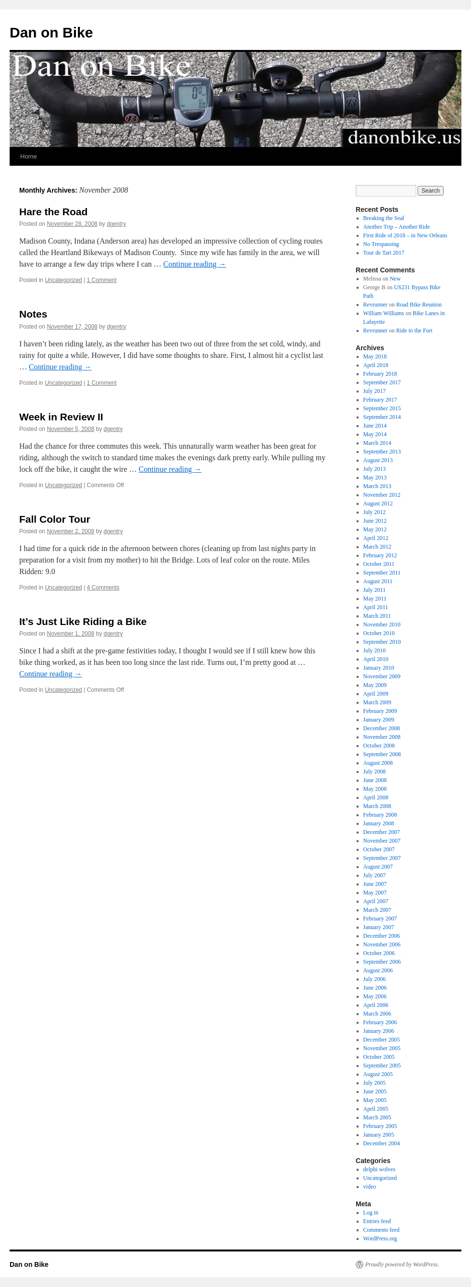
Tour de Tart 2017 (384, 252)
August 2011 (378, 581)
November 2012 (382, 494)
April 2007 (375, 901)
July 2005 (374, 1082)
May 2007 (375, 892)
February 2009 (380, 711)
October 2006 (379, 953)
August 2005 (378, 1074)
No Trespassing (381, 244)
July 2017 (374, 391)
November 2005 (382, 1048)
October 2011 (379, 564)
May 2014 (375, 434)
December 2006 (381, 935)
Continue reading (194, 264)
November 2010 (382, 624)
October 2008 (379, 745)
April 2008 (375, 797)
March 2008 (377, 806)
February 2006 (380, 1022)
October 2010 (379, 633)
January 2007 (378, 927)
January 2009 (378, 719)
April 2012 (375, 538)
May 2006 (375, 996)
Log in (371, 1212)
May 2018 (375, 356)
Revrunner (375, 304)
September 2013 (382, 451)
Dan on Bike (51, 32)
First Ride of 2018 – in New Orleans (405, 235)
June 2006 (375, 987)
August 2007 (378, 866)
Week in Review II (61, 416)
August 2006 (378, 970)
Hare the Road (53, 211)
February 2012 (380, 555)
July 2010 (374, 650)
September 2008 (382, 754)
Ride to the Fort (414, 330)
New (395, 278)
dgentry (116, 224)
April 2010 (375, 659)
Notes (33, 313)
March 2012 (377, 546)
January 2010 (378, 667)
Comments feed (381, 1229)
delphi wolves (379, 1169)
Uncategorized (63, 280)
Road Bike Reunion (419, 304)
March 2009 (377, 702)
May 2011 (375, 598)
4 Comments (103, 587)
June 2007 (375, 884)
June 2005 (375, 1091)
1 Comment (102, 280)
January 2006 (378, 1031)
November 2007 (382, 840)
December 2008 (381, 728)
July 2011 (374, 590)
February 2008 (380, 814)
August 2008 (378, 763)
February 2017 (380, 399)
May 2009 (375, 685)
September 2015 (382, 408)
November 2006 (382, 944)
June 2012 (375, 520)
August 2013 (378, 460)
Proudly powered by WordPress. (402, 1264)
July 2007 (374, 875)
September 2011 (382, 572)
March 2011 (377, 616)
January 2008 (378, 823)
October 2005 (379, 1057)
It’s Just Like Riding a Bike (83, 621)
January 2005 (378, 1134)
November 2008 (382, 737)
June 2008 (375, 780)
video (369, 1186)
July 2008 (374, 771)
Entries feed (377, 1221)
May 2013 (375, 477)
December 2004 (381, 1143)
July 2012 (374, 512)
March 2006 (377, 1013)
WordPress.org (380, 1238)
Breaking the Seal (383, 218)
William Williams (383, 313)
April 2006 (375, 1005)
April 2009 (375, 693)
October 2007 (379, 849)
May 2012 (375, 529)
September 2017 (382, 382)
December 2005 (381, 1039)
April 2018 (375, 365)
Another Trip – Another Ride (396, 226)
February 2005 (380, 1126)
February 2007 (380, 918)
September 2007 (382, 858)
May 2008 (375, 788)
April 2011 (375, 607)
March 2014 (377, 443)
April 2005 (375, 1108)
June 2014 (375, 425)
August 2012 (378, 503)
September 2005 (382, 1065)
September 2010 (382, 641)
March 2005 (377, 1117)
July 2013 (374, 469)
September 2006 (382, 961)
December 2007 (381, 832)
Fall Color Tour (54, 519)
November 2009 (382, 676)
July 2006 (374, 979)
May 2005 (375, 1100)
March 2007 (377, 910)
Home (28, 156)
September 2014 (382, 417)
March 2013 (377, 486)
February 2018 (380, 373)
